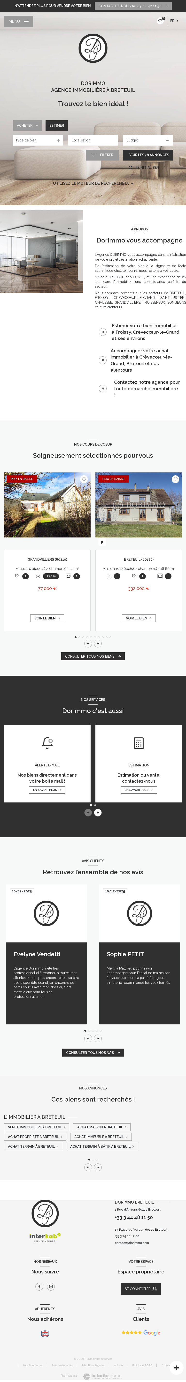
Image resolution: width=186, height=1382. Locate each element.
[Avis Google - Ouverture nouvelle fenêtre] (141, 1333)
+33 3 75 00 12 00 (127, 1236)
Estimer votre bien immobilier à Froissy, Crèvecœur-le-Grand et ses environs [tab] (145, 332)
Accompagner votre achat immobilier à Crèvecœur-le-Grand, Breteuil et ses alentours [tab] (141, 360)
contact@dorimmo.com (132, 1243)
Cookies (167, 1365)
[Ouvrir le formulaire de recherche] (102, 155)
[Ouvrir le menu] (18, 21)
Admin (118, 1365)
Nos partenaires (62, 1365)
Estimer (56, 125)
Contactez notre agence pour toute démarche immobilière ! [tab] (147, 388)
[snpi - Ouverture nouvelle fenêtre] (45, 1334)
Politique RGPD (142, 1365)
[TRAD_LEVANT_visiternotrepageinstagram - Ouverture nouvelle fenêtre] (51, 1287)
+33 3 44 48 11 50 (134, 1217)
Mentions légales (93, 1365)
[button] (98, 643)
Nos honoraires (33, 1365)
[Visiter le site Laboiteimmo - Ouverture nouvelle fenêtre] (102, 1377)
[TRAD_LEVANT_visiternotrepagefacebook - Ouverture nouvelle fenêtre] (39, 1287)
